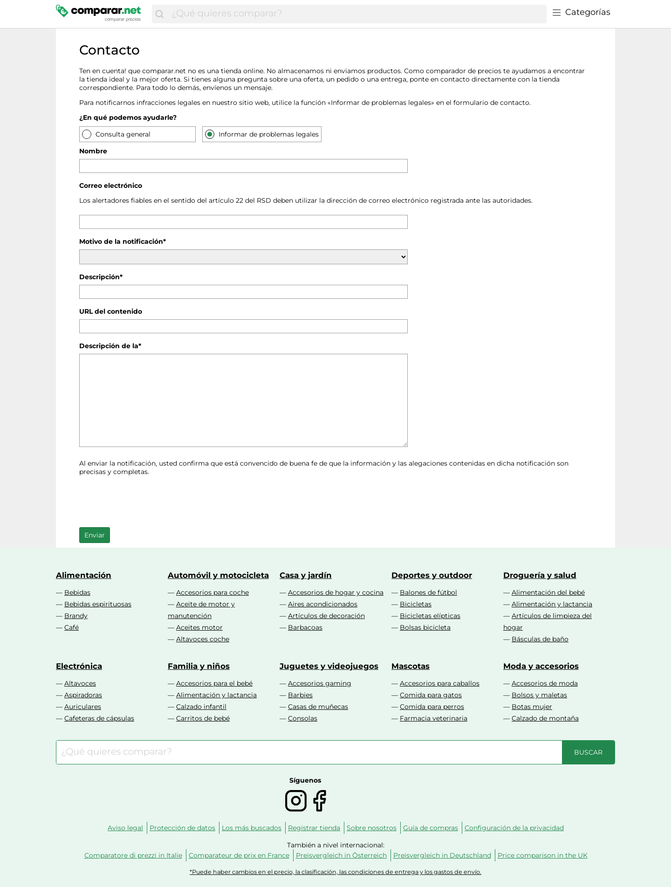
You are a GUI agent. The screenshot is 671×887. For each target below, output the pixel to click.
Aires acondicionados (322, 604)
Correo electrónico (110, 185)
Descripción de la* (110, 346)
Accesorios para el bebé (214, 683)
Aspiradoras (83, 695)
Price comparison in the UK (543, 855)
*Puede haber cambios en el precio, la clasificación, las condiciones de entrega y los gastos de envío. (335, 871)
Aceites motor (199, 627)
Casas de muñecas (318, 706)
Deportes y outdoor (431, 575)
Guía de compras (430, 828)
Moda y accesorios (541, 666)
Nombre (93, 151)
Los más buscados (251, 828)
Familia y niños (199, 666)
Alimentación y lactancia (552, 604)
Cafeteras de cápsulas (99, 718)
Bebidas (77, 592)
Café (71, 627)
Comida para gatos (431, 695)
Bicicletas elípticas (430, 616)
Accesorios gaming (319, 683)
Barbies (300, 695)
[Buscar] (159, 14)
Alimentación (83, 575)
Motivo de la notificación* (122, 241)
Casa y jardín (306, 575)
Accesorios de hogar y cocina (335, 592)
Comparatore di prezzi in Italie (133, 855)
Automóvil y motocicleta (218, 575)
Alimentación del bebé (548, 592)
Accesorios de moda (545, 683)
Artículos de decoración (326, 616)
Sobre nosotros (372, 828)
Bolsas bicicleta (425, 627)
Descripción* (101, 277)
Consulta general (122, 134)
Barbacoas (305, 627)
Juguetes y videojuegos (329, 666)
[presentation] (150, 500)
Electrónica (79, 666)
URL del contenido (110, 311)
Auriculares (82, 706)
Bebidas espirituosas (97, 604)
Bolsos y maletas (539, 695)
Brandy (76, 616)
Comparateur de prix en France (239, 855)
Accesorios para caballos (439, 683)
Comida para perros (432, 706)
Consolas (302, 718)
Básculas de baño (540, 639)
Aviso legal (125, 828)
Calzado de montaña (545, 718)
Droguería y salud (539, 575)
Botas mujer (532, 706)
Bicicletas (415, 604)
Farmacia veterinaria (433, 718)
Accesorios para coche (212, 592)
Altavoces (80, 683)
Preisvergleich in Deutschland (442, 855)
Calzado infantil (201, 706)
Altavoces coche (202, 639)
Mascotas (410, 666)
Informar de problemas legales (268, 134)
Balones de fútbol (428, 592)
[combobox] (357, 14)
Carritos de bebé (203, 718)
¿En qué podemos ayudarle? (128, 117)
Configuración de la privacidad (514, 828)
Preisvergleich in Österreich (341, 855)
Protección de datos (182, 828)
